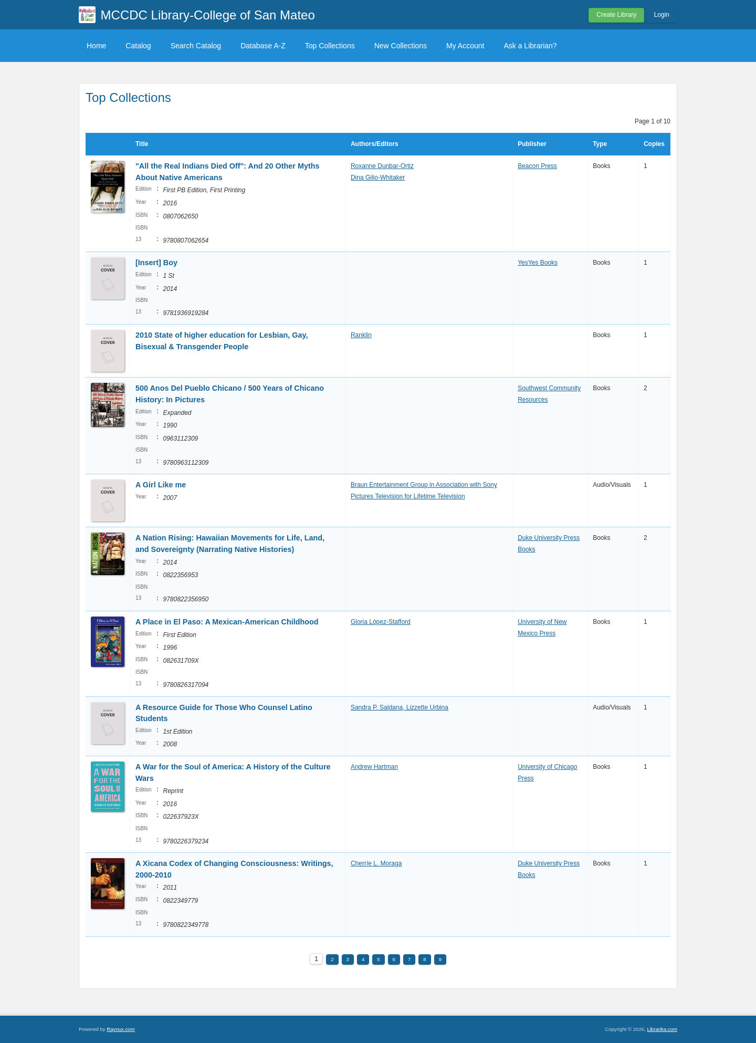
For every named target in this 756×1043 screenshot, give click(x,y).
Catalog (138, 45)
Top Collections (330, 45)
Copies (654, 144)
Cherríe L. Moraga (376, 863)
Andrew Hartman (374, 766)
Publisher (532, 144)
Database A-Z (263, 45)
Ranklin (361, 335)
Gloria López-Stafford (381, 621)
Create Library (616, 14)
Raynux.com (120, 1029)
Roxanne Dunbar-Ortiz (382, 166)
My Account (465, 45)
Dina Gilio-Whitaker (378, 177)
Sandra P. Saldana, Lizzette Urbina (399, 707)
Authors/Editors (374, 144)
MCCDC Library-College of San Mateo (208, 15)
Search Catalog (196, 45)
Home (96, 45)
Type (600, 144)
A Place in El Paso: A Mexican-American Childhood (227, 622)
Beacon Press (537, 166)
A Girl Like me (160, 485)
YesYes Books (538, 262)
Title (141, 144)
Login (661, 14)
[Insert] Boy (156, 262)
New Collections (400, 45)
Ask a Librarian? (529, 45)
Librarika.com (662, 1029)
